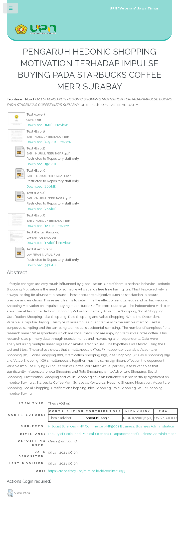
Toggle (11, 9)
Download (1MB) (39, 125)
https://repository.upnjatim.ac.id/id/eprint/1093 (86, 471)
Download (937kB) (41, 265)
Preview (61, 125)
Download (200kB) (41, 186)
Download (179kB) (40, 243)
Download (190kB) (41, 164)
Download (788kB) (41, 209)
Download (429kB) (41, 142)
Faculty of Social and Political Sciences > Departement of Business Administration (112, 434)
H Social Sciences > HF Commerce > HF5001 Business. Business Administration (111, 426)
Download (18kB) (40, 226)
